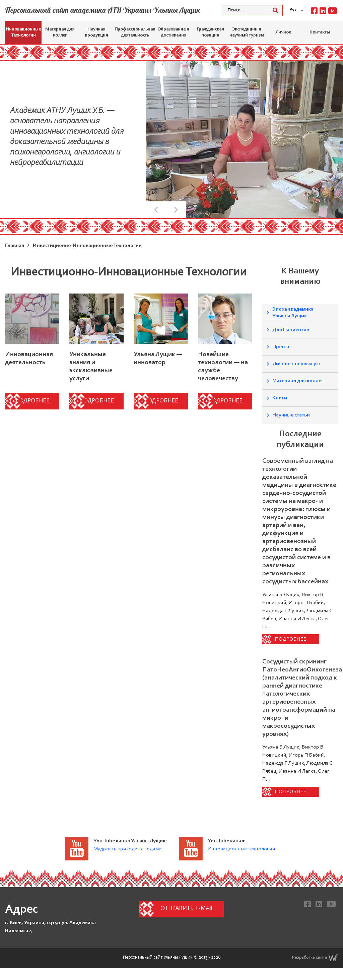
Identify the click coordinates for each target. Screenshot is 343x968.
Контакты (320, 32)
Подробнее (32, 401)
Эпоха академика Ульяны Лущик (293, 313)
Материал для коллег (59, 32)
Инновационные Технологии (23, 32)
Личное (283, 32)
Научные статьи (291, 415)
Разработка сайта (315, 957)
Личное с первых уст (296, 364)
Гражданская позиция (210, 32)
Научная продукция (96, 32)
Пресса (280, 346)
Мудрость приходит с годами (127, 849)
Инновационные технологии (241, 849)
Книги (279, 398)
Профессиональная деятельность (135, 32)
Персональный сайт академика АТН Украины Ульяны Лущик (102, 10)
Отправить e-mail (187, 909)
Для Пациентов (290, 329)
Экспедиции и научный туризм (246, 32)
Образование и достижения (173, 32)
